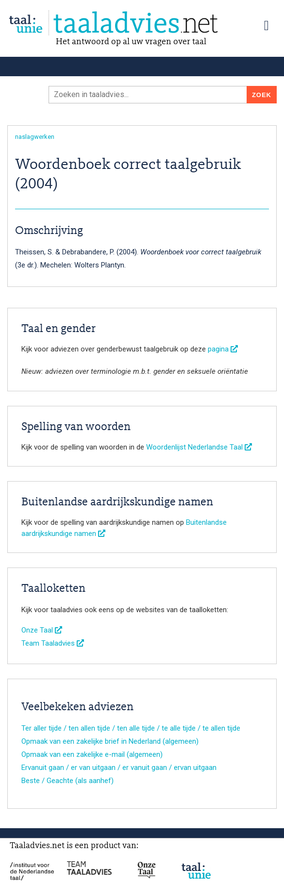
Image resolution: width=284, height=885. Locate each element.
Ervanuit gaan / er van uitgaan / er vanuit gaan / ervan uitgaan (119, 767)
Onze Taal (41, 630)
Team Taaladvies (52, 643)
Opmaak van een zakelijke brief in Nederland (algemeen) (110, 741)
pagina (223, 349)
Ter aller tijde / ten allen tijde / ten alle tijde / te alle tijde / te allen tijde (130, 728)
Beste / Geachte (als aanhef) (67, 780)
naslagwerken (34, 136)
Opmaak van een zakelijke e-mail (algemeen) (92, 754)
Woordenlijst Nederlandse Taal (199, 447)
